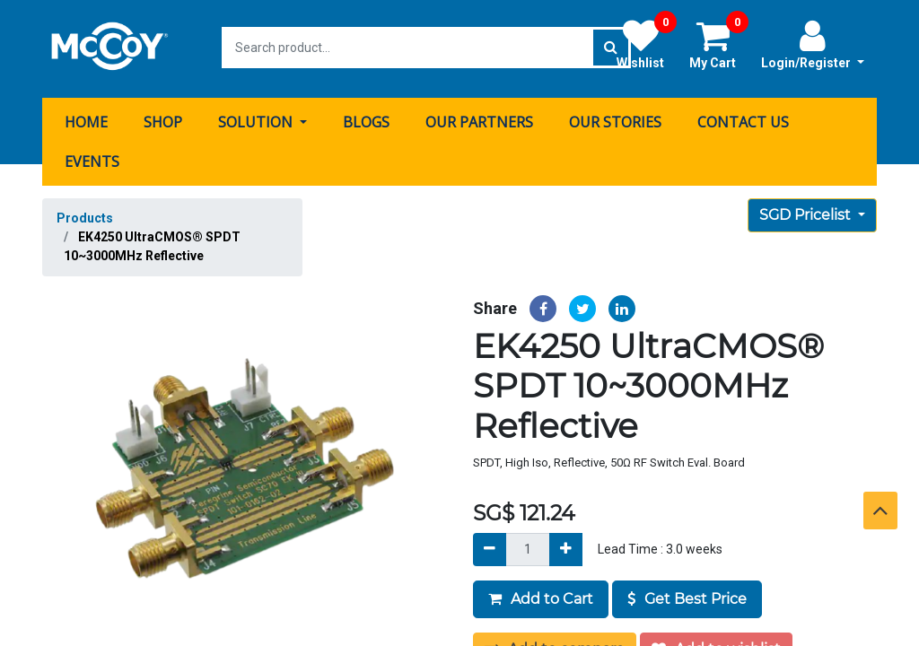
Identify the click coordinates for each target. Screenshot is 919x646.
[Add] (565, 546)
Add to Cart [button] (540, 596)
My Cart (718, 44)
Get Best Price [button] (687, 596)
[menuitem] (86, 119)
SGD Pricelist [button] (806, 212)
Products (85, 215)
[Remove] (489, 546)
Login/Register (812, 44)
